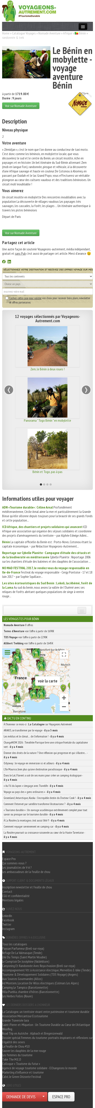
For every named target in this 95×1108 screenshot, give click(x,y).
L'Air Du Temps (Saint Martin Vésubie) (24, 957)
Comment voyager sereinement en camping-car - (36, 826)
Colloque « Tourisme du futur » (21, 1063)
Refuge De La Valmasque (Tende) (22, 953)
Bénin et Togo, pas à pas (47, 472)
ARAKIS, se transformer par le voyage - (31, 730)
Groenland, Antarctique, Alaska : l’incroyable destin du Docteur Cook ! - (47, 798)
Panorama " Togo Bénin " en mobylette (47, 420)
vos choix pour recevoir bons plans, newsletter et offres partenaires (47, 300)
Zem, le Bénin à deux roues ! (47, 369)
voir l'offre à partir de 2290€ (25, 637)
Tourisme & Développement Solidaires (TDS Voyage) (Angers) (40, 974)
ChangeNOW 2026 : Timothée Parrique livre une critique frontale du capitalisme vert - (46, 744)
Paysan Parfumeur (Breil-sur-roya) (23, 948)
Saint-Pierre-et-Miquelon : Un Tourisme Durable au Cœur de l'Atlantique (46, 1024)
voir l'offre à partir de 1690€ (29, 631)
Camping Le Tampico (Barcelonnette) (25, 987)
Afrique (67, 33)
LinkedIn (7, 916)
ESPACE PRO (61, 1097)
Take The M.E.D (11, 1059)
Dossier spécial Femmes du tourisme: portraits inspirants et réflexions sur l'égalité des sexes (47, 1039)
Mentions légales (12, 900)
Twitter (6, 924)
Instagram (8, 929)
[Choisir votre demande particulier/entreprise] (43, 1097)
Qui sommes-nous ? (14, 863)
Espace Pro (9, 859)
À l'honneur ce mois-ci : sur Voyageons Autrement (38, 724)
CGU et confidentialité (16, 896)
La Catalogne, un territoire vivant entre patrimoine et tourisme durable (45, 1011)
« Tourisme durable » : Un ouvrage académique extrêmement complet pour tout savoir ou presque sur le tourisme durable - (45, 812)
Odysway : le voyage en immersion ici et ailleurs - (37, 763)
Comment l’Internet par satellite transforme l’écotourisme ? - (42, 804)
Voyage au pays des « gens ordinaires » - (32, 792)
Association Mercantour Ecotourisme (25, 1016)
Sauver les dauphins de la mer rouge (24, 1050)
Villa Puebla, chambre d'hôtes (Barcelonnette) (30, 992)
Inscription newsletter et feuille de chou (27, 887)
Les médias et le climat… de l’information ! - (34, 736)
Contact (7, 891)
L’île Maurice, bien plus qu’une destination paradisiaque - (41, 769)
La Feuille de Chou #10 (16, 1046)
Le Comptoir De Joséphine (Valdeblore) (25, 961)
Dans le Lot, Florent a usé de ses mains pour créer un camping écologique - (43, 777)
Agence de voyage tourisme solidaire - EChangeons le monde (39, 1068)
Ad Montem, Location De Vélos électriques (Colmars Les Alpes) (40, 983)
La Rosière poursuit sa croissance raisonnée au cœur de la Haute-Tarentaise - (44, 835)
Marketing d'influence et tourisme (23, 1072)
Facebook (8, 920)
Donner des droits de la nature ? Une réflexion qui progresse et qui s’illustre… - (46, 755)
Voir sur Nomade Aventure (21, 106)
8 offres (18, 625)
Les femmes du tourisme (17, 1055)
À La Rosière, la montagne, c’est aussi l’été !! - (34, 820)
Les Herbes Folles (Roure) (17, 996)
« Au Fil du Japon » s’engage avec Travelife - (33, 786)
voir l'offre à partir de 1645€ (28, 643)
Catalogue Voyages (24, 33)
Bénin (82, 33)
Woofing (7, 1029)
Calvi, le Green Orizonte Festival (21, 1076)
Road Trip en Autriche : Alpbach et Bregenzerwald (32, 1033)
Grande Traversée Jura (15, 1020)
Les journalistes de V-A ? (17, 867)
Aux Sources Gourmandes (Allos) (22, 979)
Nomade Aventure (49, 33)
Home (5, 33)
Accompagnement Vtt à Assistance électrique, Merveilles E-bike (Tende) (46, 970)
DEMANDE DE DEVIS (21, 1097)
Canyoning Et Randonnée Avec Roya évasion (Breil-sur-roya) (38, 966)
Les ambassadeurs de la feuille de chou (26, 872)
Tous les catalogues (14, 944)
